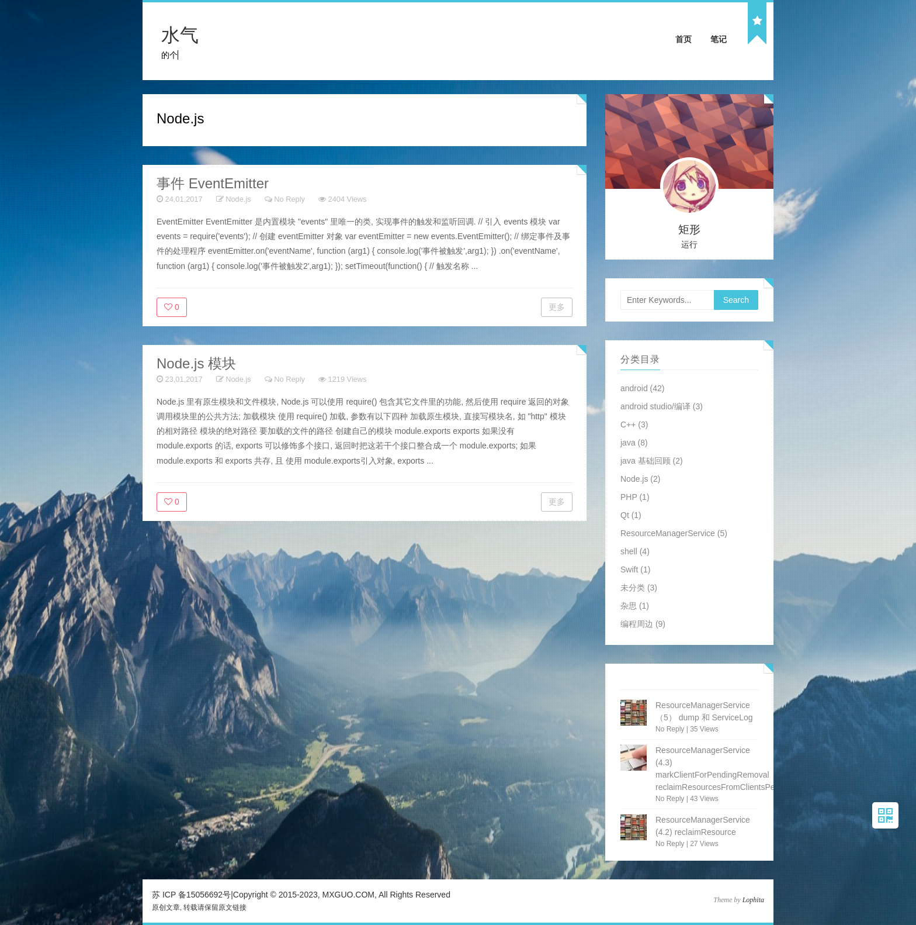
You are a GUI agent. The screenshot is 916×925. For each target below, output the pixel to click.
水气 (180, 35)
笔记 (718, 39)
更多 (557, 307)
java (628, 442)
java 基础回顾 (645, 460)
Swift (629, 569)
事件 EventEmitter (213, 183)
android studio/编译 (655, 406)
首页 (683, 39)
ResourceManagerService (667, 533)
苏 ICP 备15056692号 (191, 894)
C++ (628, 424)
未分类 (632, 587)
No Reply (289, 199)
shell (628, 551)
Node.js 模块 (196, 363)
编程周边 (636, 624)
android (634, 388)
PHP (628, 497)
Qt (624, 515)
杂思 (628, 605)
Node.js (238, 199)
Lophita (753, 900)
